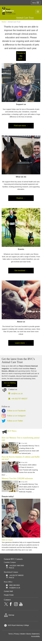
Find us (11, 568)
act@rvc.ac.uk (17, 394)
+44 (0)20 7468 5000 (16, 565)
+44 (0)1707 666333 (16, 575)
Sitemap (9, 615)
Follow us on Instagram (14, 416)
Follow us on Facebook (14, 411)
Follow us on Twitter (12, 421)
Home (4, 22)
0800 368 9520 (14, 585)
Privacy (16, 634)
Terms (10, 634)
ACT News (11, 431)
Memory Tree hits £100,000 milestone (17, 478)
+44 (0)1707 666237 (19, 399)
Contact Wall (8, 591)
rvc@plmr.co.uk (14, 588)
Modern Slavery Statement (29, 634)
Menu (35, 3)
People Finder (9, 595)
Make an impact (7, 540)
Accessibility (35, 636)
